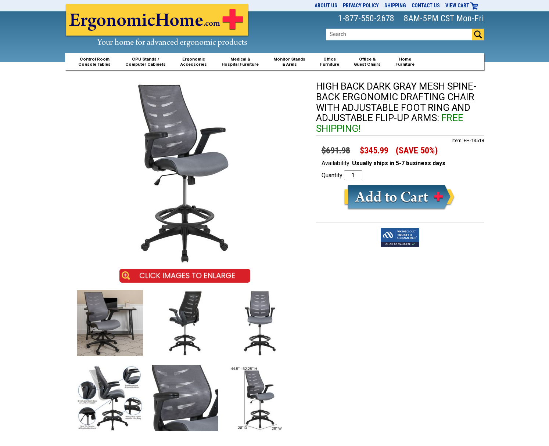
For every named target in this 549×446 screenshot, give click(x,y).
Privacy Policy (361, 5)
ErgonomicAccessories (193, 62)
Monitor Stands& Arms (289, 62)
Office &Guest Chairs (367, 62)
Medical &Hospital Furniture (240, 62)
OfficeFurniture (329, 62)
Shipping (395, 5)
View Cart (461, 5)
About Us (326, 5)
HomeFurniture (405, 62)
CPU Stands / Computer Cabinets (145, 62)
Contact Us (426, 5)
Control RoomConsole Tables (94, 62)
